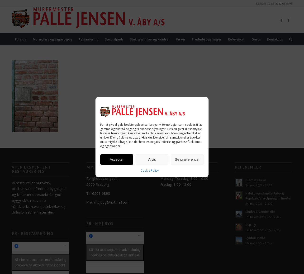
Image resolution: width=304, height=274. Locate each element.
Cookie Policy (150, 170)
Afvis (152, 159)
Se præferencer (187, 159)
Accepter (117, 159)
